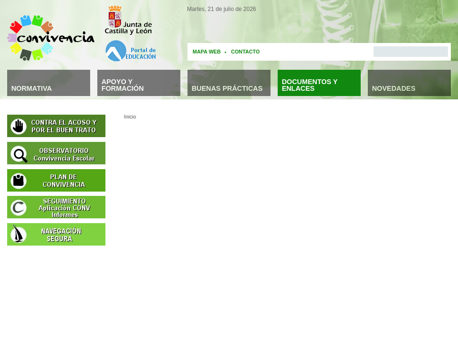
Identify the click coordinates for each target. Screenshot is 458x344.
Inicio (130, 116)
